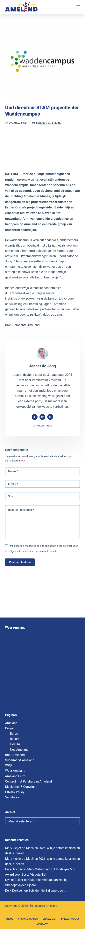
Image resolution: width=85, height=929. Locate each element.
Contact (42, 924)
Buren (14, 733)
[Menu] (78, 7)
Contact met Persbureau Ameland (28, 781)
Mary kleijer (13, 848)
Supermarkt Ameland (19, 760)
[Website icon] (42, 417)
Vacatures (12, 797)
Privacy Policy (14, 792)
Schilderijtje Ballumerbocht (47, 890)
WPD (8, 765)
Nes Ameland (19, 749)
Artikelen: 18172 (42, 426)
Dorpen (10, 728)
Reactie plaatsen (20, 562)
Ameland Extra (15, 776)
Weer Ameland (15, 771)
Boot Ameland (15, 755)
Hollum (15, 744)
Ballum (14, 739)
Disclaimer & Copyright (21, 787)
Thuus (9, 918)
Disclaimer (49, 918)
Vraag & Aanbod (28, 918)
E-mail (13, 483)
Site (10, 496)
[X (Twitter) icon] (50, 417)
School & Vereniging (48, 123)
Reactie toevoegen (21, 510)
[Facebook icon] (35, 417)
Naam (13, 471)
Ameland (11, 723)
